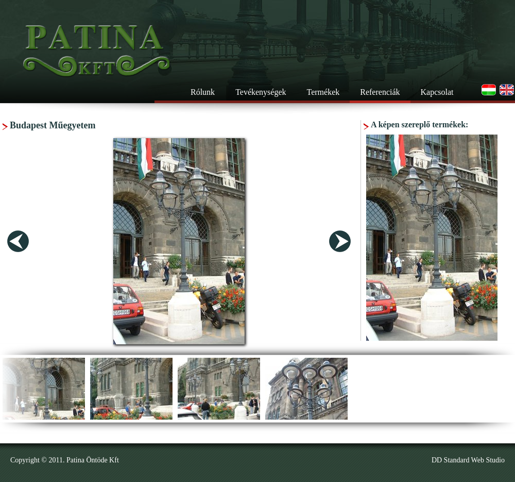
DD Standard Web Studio (468, 460)
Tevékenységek (260, 92)
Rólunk (203, 92)
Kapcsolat (437, 92)
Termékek (323, 92)
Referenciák (380, 92)
